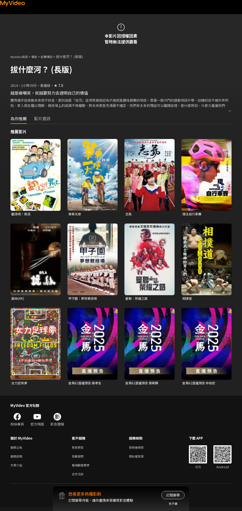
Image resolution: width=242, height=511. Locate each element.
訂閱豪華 (173, 495)
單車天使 (75, 214)
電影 (38, 56)
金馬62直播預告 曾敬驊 (142, 384)
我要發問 (78, 458)
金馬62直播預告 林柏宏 (199, 384)
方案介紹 (17, 468)
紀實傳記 (51, 56)
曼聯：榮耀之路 (137, 299)
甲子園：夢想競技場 (83, 299)
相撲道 (187, 299)
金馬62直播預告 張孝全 (85, 384)
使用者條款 (140, 449)
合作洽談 (78, 477)
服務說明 (17, 458)
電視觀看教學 (82, 468)
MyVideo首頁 (20, 56)
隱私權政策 (140, 458)
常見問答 (78, 449)
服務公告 (17, 449)
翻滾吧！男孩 (21, 214)
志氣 (128, 214)
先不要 (173, 503)
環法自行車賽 (192, 214)
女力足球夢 (19, 384)
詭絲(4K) (18, 299)
